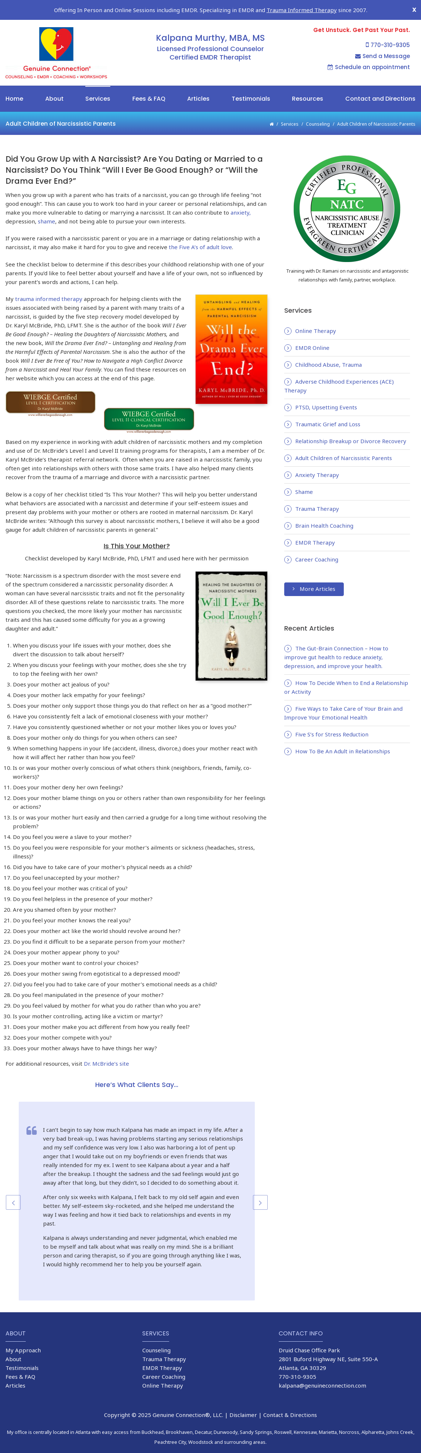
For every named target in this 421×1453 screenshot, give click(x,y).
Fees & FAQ (148, 83)
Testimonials (251, 83)
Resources (307, 83)
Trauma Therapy (317, 493)
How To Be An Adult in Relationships (342, 735)
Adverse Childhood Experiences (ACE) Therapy (339, 370)
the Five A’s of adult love (200, 231)
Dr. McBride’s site (106, 1047)
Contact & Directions (290, 1399)
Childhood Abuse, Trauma (328, 349)
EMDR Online (312, 332)
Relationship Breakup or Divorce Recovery (350, 425)
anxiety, (240, 197)
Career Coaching (316, 544)
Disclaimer (243, 1399)
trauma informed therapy (48, 283)
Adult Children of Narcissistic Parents (343, 442)
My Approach (23, 1334)
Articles (198, 83)
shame (46, 205)
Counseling (318, 108)
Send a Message (382, 40)
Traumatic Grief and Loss (327, 408)
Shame (304, 476)
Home (14, 83)
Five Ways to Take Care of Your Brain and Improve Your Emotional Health (343, 697)
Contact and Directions (380, 83)
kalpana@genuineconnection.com (322, 1370)
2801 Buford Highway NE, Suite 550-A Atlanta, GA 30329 (328, 1348)
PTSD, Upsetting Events (326, 391)
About (54, 83)
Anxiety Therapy (317, 459)
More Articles (314, 573)
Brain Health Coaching (324, 510)
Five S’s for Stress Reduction (331, 718)
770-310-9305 (388, 29)
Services (97, 83)
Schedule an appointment (369, 51)
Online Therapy (315, 315)
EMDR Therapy (315, 527)
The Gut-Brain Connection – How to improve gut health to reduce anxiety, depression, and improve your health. (336, 641)
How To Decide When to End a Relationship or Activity (346, 672)
